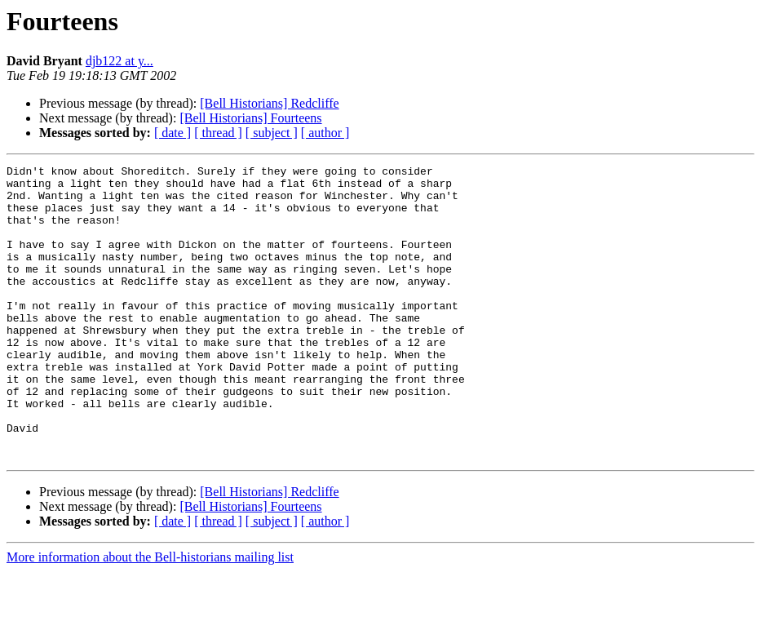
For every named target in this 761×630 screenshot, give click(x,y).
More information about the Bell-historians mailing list (150, 616)
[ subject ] (272, 133)
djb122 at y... (119, 61)
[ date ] (172, 133)
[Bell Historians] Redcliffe (269, 103)
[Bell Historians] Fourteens (250, 118)
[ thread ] (218, 133)
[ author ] (325, 133)
